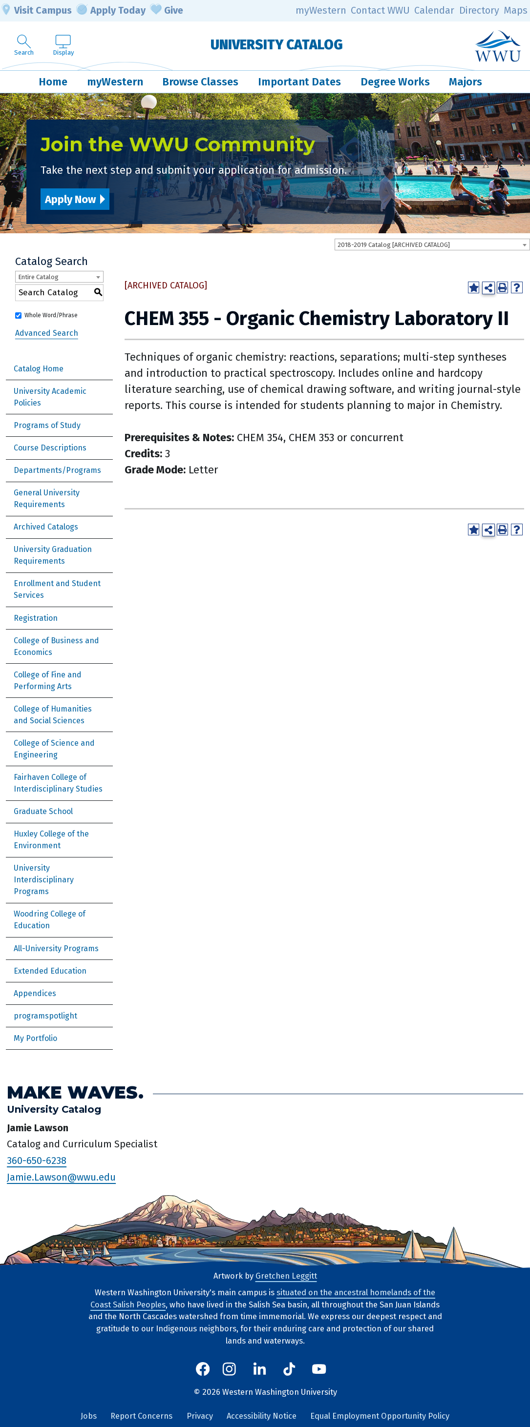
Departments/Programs (57, 470)
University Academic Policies (50, 397)
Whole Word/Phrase (51, 315)
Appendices (35, 993)
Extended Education (50, 971)
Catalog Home (39, 368)
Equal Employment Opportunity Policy (379, 1416)
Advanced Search (46, 333)
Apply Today (111, 10)
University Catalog (277, 45)
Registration (36, 618)
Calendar (434, 10)
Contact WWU (380, 10)
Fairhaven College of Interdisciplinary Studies (58, 783)
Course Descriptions (50, 447)
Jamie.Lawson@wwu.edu (61, 1177)
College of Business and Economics (56, 646)
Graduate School (43, 811)
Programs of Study (47, 425)
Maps (516, 10)
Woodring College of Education (49, 919)
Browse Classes (200, 81)
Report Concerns (141, 1416)
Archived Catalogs (46, 526)
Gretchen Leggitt (286, 1276)
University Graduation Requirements (53, 555)
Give (166, 10)
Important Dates (299, 81)
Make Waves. (75, 1092)
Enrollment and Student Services (57, 589)
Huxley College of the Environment (51, 839)
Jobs (89, 1416)
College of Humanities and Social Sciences (53, 714)
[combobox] (432, 244)
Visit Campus (36, 10)
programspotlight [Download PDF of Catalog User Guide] (45, 1015)
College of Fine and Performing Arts (48, 680)
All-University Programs (56, 948)
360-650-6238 (36, 1160)
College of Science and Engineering (54, 748)
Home (53, 81)
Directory (479, 10)
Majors (465, 81)
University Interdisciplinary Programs (44, 879)
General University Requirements (47, 498)
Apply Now (70, 199)
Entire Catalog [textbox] (38, 277)
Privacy (200, 1416)
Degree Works (395, 81)
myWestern (321, 10)
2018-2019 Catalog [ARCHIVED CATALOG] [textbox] (394, 244)
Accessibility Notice (262, 1416)
